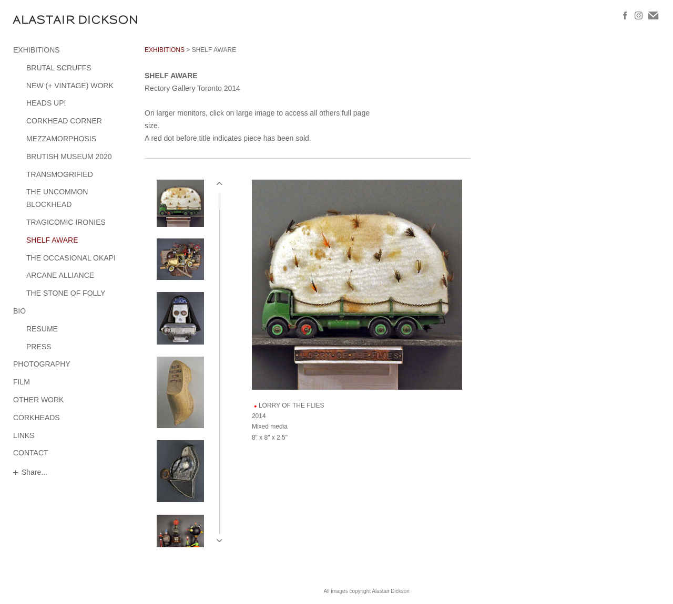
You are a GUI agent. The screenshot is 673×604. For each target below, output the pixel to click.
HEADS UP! (46, 103)
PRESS (38, 346)
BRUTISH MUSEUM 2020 (69, 156)
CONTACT (30, 453)
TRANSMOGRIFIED (59, 174)
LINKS (23, 435)
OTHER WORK (38, 399)
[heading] (39, 19)
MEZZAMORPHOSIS (61, 138)
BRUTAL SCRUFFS (58, 68)
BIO (19, 311)
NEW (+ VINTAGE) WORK (70, 85)
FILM (21, 382)
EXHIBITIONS (36, 50)
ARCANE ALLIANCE (60, 275)
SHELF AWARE (52, 240)
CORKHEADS (36, 417)
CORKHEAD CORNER (64, 121)
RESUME (42, 329)
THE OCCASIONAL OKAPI (71, 258)
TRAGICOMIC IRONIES (66, 222)
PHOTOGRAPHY (41, 364)
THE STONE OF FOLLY (65, 293)
